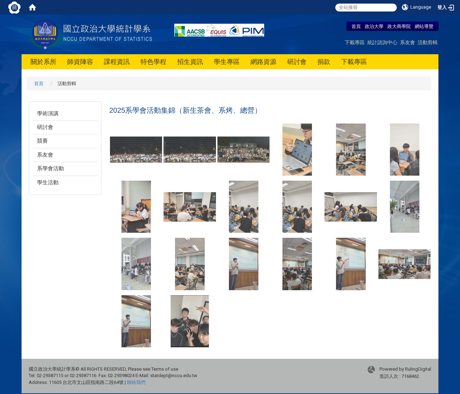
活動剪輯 (428, 42)
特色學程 (153, 61)
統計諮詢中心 (382, 42)
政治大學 (374, 26)
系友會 (407, 42)
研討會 (297, 61)
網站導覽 (424, 26)
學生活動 (48, 182)
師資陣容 (80, 61)
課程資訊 (117, 61)
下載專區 (355, 42)
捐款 (323, 61)
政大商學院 (399, 26)
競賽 (42, 141)
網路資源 (263, 61)
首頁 (356, 26)
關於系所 (43, 61)
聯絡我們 (136, 382)
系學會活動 (50, 168)
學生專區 (227, 61)
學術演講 (48, 113)
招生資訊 (190, 61)
